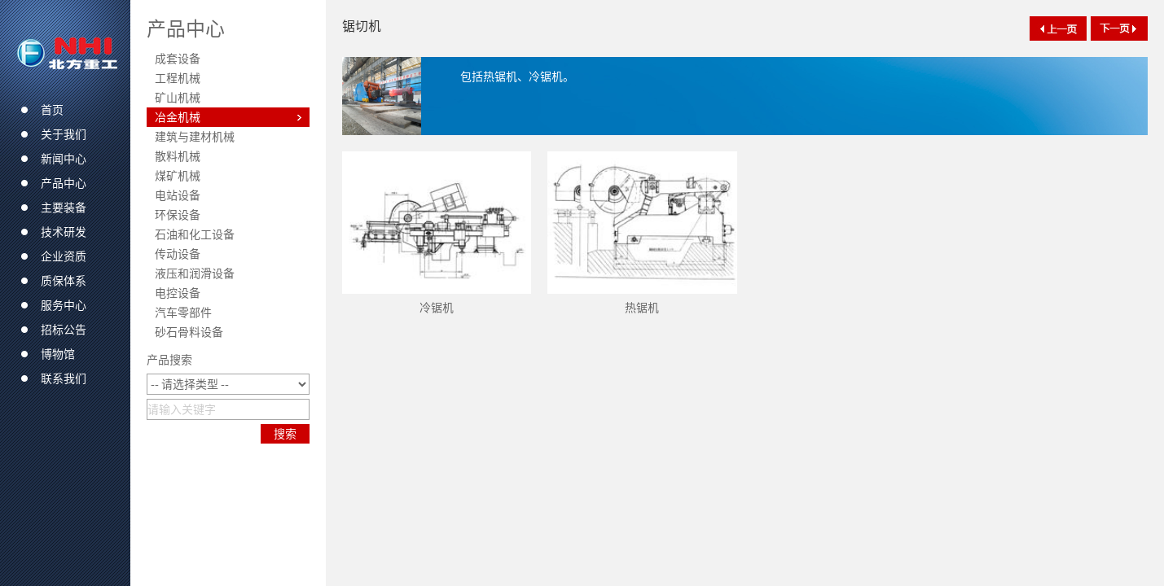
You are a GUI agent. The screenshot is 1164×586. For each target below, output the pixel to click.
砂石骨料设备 (189, 332)
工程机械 (177, 78)
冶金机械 (177, 117)
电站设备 (177, 195)
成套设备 (177, 58)
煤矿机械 (177, 175)
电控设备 (177, 293)
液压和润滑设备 (195, 273)
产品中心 (186, 28)
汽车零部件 (183, 312)
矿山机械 (177, 97)
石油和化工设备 (195, 234)
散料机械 (177, 156)
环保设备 (177, 215)
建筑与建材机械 (195, 136)
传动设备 (177, 254)
